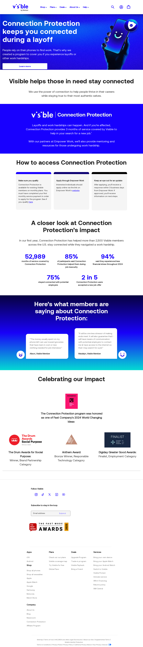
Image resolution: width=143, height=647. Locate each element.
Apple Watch (32, 582)
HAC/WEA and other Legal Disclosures (68, 639)
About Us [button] (75, 7)
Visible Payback (77, 565)
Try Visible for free (56, 565)
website (75, 190)
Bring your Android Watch (104, 565)
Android (30, 561)
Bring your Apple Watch (103, 561)
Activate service (100, 577)
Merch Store (32, 598)
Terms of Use (48, 639)
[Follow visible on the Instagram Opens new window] (36, 494)
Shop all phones (33, 570)
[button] (113, 7)
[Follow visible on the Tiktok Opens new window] (43, 494)
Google (30, 586)
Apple (29, 578)
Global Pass (54, 569)
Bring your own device (102, 557)
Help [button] (86, 7)
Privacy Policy (68, 644)
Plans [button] (53, 7)
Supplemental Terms (102, 639)
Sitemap (40, 639)
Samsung (31, 590)
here (31, 202)
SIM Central (98, 588)
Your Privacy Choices (100, 644)
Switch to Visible (100, 569)
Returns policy (99, 585)
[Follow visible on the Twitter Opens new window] (49, 494)
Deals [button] (63, 7)
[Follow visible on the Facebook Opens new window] (56, 494)
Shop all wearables (35, 574)
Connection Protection (36, 622)
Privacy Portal (57, 644)
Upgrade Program (78, 557)
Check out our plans (57, 557)
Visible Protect (99, 573)
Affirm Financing (100, 581)
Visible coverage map (58, 561)
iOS (28, 557)
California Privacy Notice (82, 644)
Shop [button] (43, 7)
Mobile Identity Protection (74, 642)
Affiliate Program (34, 625)
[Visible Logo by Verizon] (20, 7)
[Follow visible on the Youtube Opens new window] (63, 494)
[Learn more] (25, 66)
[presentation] (113, 7)
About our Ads (89, 639)
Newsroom (31, 618)
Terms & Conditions (44, 644)
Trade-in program (78, 561)
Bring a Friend (77, 569)
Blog (28, 614)
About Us (31, 610)
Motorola (30, 594)
